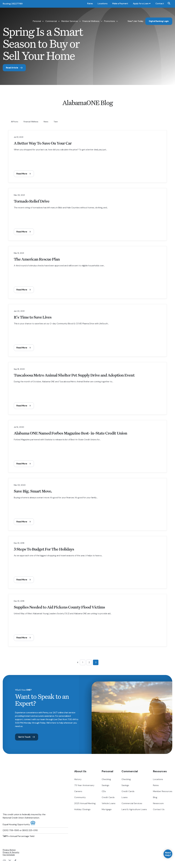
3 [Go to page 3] (95, 662)
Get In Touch (27, 737)
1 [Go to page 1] (82, 662)
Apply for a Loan (141, 3)
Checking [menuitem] (106, 780)
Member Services (69, 16)
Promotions (109, 16)
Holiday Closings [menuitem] (82, 810)
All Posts (14, 122)
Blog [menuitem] (155, 798)
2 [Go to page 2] (89, 662)
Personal (37, 16)
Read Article (15, 68)
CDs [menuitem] (104, 792)
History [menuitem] (77, 780)
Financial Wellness (90, 16)
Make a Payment (120, 3)
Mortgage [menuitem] (107, 810)
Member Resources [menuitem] (162, 792)
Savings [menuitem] (105, 786)
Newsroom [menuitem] (158, 804)
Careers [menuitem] (78, 792)
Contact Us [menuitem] (158, 810)
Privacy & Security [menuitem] (11, 821)
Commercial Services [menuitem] (132, 804)
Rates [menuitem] (156, 786)
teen (56, 122)
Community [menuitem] (80, 798)
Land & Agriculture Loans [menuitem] (134, 810)
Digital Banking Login (159, 16)
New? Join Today (135, 16)
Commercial (51, 16)
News (46, 122)
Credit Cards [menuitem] (108, 798)
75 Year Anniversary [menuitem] (84, 786)
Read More (24, 174)
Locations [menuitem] (158, 780)
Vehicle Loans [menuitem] (108, 804)
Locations (102, 3)
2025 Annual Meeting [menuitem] (85, 804)
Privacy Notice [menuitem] (9, 819)
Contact (159, 3)
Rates (90, 3)
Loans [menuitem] (125, 798)
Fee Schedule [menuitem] (9, 824)
